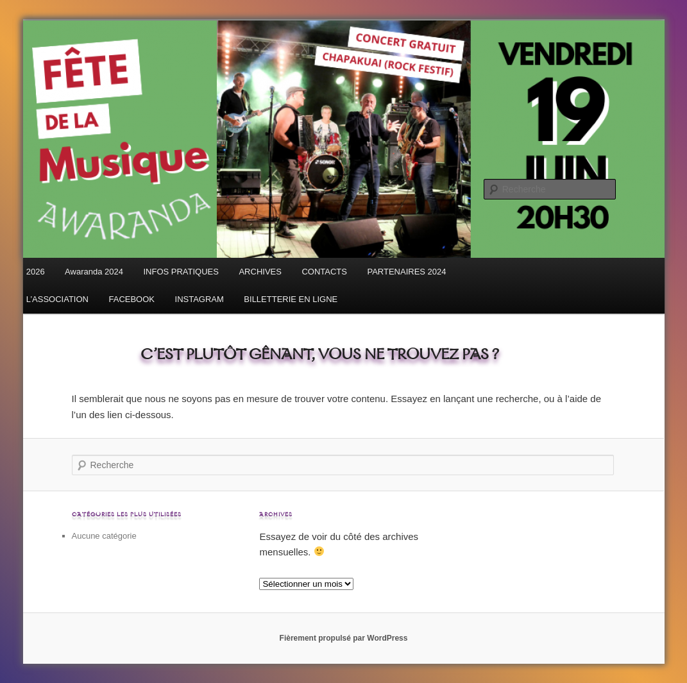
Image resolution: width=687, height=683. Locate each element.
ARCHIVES (260, 271)
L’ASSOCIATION (57, 299)
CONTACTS (324, 271)
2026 (35, 271)
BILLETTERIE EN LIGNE (290, 299)
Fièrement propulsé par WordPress (344, 638)
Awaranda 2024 (94, 271)
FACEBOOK (131, 299)
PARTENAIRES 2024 (406, 271)
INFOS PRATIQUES (181, 271)
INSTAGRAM (199, 299)
